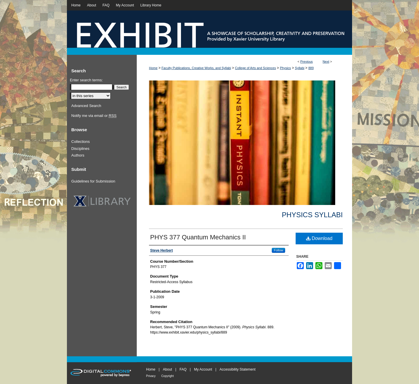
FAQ (183, 369)
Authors (77, 155)
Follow (278, 250)
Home (153, 68)
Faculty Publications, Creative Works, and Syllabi (196, 68)
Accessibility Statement (237, 369)
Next (326, 61)
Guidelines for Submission (93, 181)
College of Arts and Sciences (255, 68)
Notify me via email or (93, 115)
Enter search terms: (86, 80)
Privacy (151, 376)
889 (311, 68)
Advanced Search (86, 106)
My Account (203, 369)
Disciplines (80, 148)
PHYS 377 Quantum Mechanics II (198, 237)
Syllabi (299, 68)
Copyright (167, 376)
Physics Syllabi (312, 215)
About (167, 369)
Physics (285, 68)
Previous (306, 61)
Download (319, 238)
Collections (80, 141)
